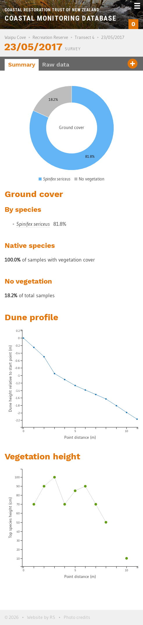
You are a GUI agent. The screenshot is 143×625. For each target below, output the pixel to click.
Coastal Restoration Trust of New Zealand (52, 10)
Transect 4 (84, 37)
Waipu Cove (15, 37)
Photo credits (77, 617)
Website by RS (41, 617)
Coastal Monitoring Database (60, 18)
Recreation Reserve (50, 37)
